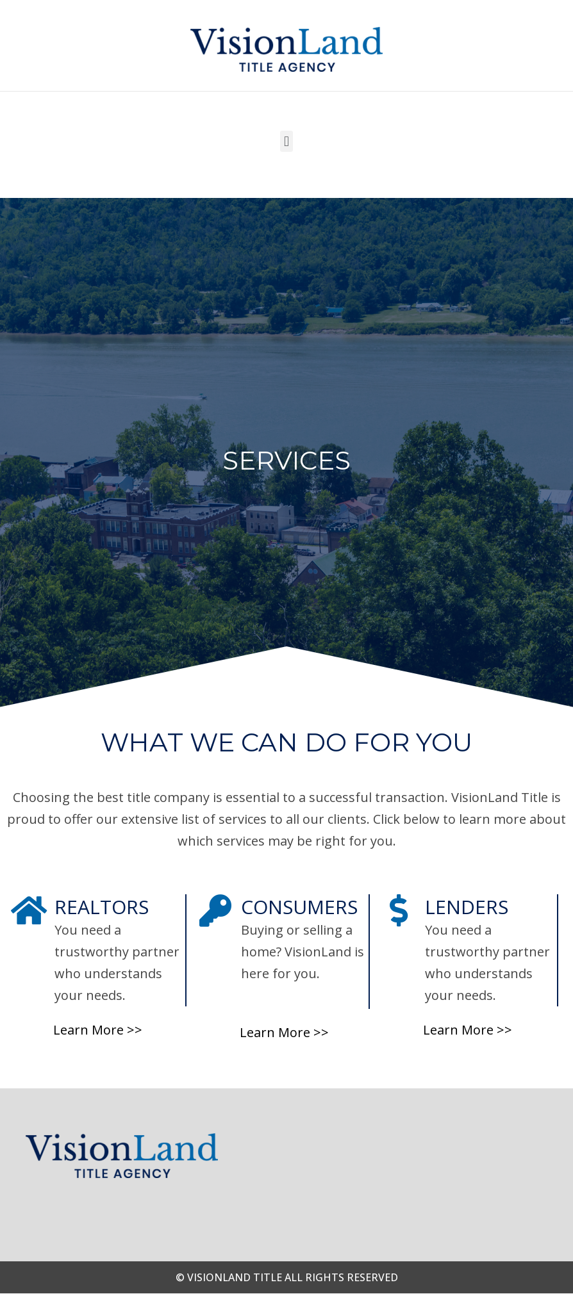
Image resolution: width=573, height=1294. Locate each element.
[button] (286, 141)
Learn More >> (97, 1029)
